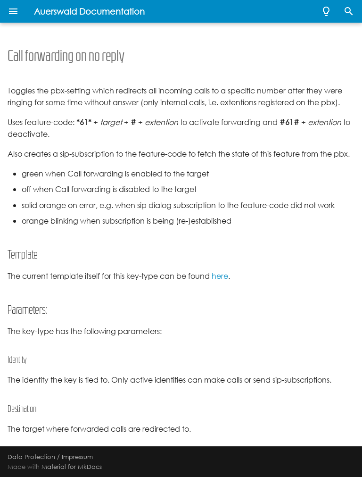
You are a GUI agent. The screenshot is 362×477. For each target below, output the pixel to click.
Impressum (77, 456)
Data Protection (31, 456)
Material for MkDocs (71, 466)
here (220, 276)
